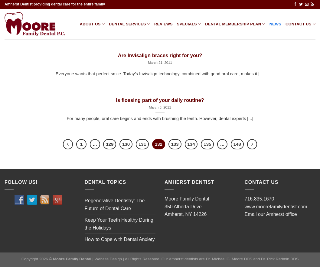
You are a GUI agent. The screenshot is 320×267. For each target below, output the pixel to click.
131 (142, 144)
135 (207, 144)
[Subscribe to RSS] (312, 4)
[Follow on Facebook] (295, 4)
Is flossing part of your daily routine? (160, 100)
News (275, 24)
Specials (189, 24)
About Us (92, 24)
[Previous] (68, 144)
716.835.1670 (259, 198)
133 (175, 144)
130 (126, 144)
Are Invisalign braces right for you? (160, 55)
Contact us (300, 24)
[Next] (252, 144)
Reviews (163, 24)
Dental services (129, 24)
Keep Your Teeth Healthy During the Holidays (119, 223)
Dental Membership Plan (235, 24)
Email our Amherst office (271, 214)
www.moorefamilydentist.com (276, 206)
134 (191, 144)
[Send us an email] (307, 4)
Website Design (108, 259)
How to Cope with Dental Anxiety (120, 239)
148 (237, 144)
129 (109, 144)
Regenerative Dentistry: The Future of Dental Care (115, 204)
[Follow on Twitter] (301, 4)
